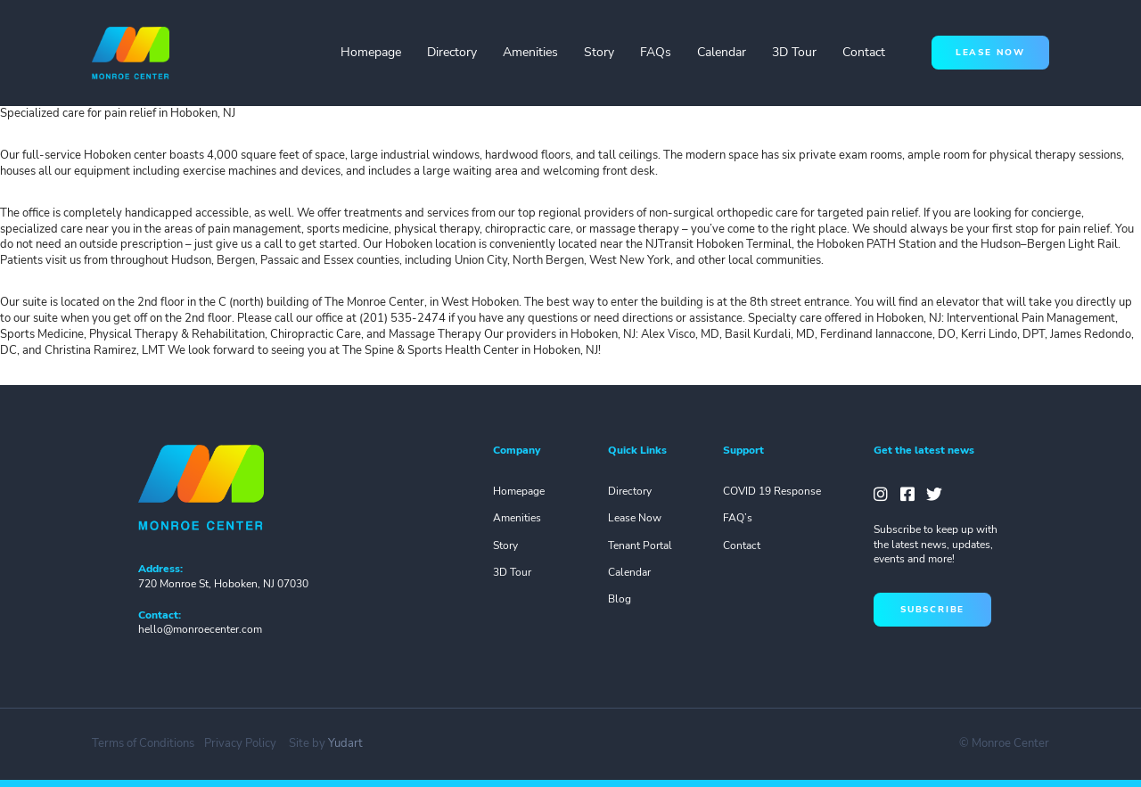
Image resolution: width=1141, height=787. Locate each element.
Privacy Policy (240, 743)
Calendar (721, 52)
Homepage (371, 52)
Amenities (530, 52)
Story (599, 52)
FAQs (655, 52)
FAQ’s (737, 518)
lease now (990, 52)
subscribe (932, 609)
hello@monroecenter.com (200, 629)
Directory (452, 52)
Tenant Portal (640, 545)
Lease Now (634, 518)
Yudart (345, 743)
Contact (863, 52)
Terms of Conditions (143, 743)
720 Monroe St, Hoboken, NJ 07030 (223, 584)
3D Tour (794, 52)
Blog (619, 599)
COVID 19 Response (772, 491)
